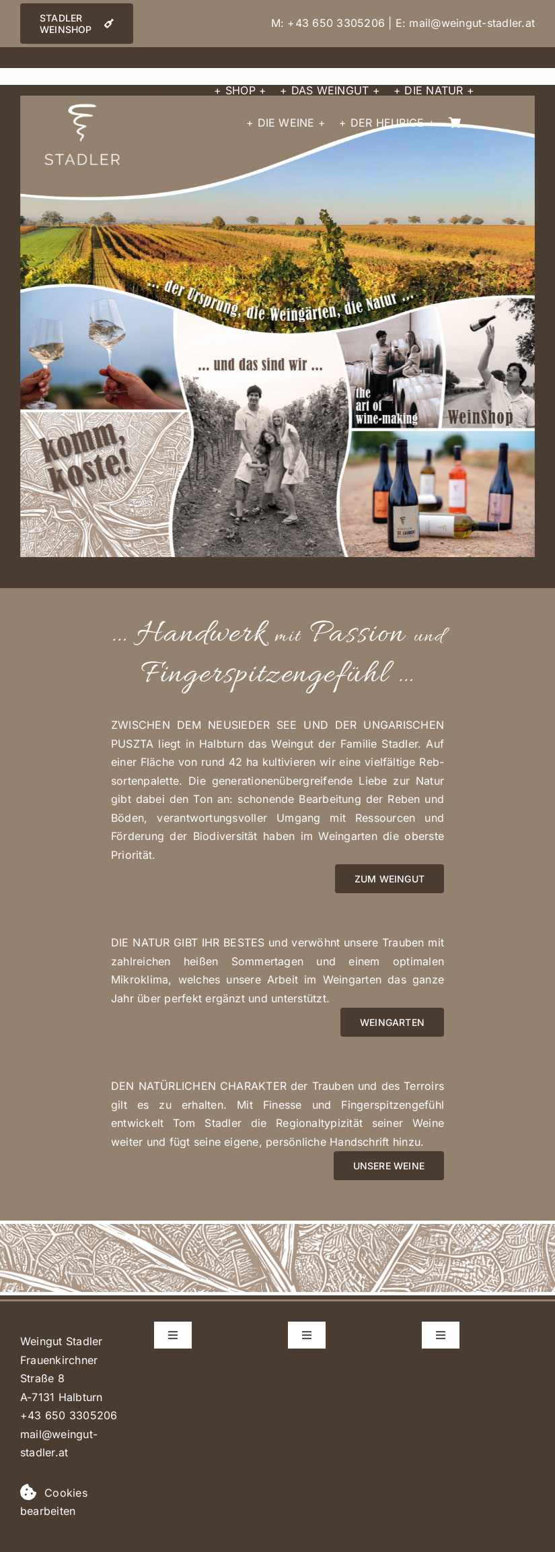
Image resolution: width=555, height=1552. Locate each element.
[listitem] (278, 230)
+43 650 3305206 (336, 23)
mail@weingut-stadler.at (472, 23)
